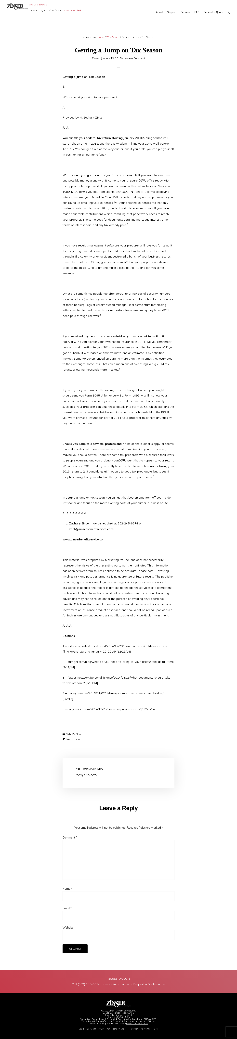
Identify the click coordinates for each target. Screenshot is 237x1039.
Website (68, 927)
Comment (70, 837)
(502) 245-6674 (89, 984)
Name (67, 888)
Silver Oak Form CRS (37, 4)
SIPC (153, 1019)
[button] (228, 12)
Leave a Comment (134, 58)
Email (67, 908)
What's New (73, 734)
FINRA (147, 1019)
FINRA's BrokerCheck (71, 10)
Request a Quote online (149, 984)
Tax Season (73, 739)
